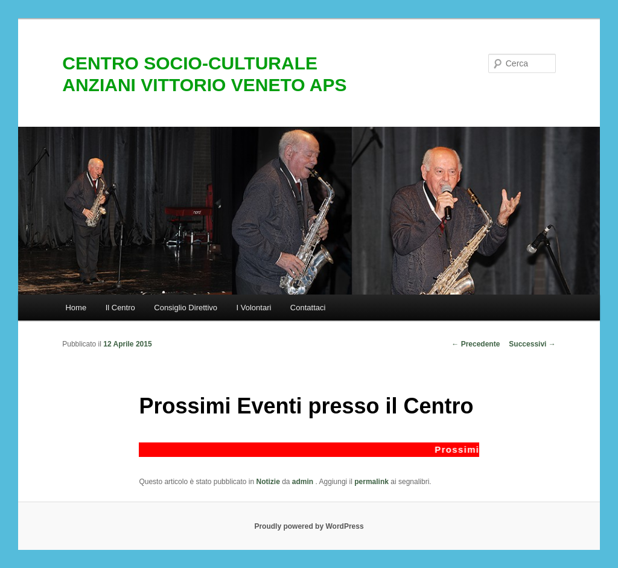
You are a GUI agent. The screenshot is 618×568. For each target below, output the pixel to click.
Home (75, 307)
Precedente (475, 344)
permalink (371, 481)
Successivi (532, 344)
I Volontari (254, 307)
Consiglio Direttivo (185, 307)
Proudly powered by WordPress (308, 526)
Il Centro (120, 307)
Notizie (268, 481)
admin (304, 481)
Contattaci (308, 307)
